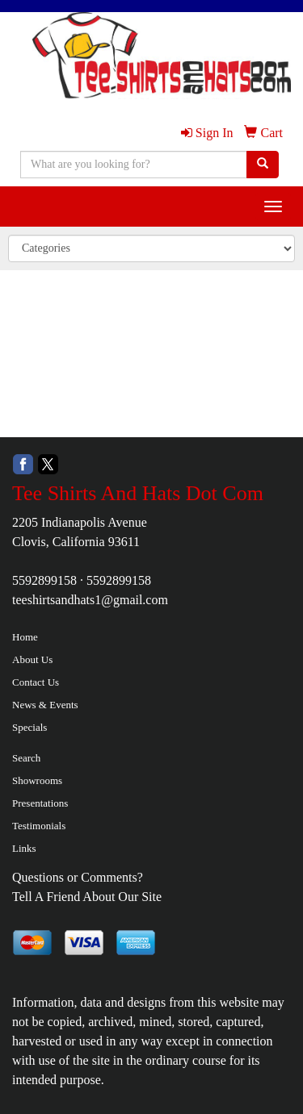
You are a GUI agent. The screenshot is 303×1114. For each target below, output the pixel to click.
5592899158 (44, 580)
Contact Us (35, 682)
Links (24, 848)
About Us (32, 659)
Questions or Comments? (77, 877)
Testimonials (38, 826)
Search (26, 758)
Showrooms (37, 780)
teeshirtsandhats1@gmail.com (90, 600)
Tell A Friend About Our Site (87, 896)
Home (25, 637)
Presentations (40, 803)
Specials (29, 727)
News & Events (45, 705)
